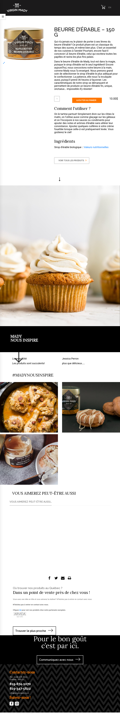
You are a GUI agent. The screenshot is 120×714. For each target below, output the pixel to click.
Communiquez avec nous (56, 659)
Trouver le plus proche (30, 630)
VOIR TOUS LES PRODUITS (72, 160)
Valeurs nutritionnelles (96, 147)
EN (109, 7)
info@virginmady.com (19, 693)
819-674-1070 (20, 684)
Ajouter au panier (86, 100)
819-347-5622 (20, 688)
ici (20, 610)
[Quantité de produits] (57, 99)
